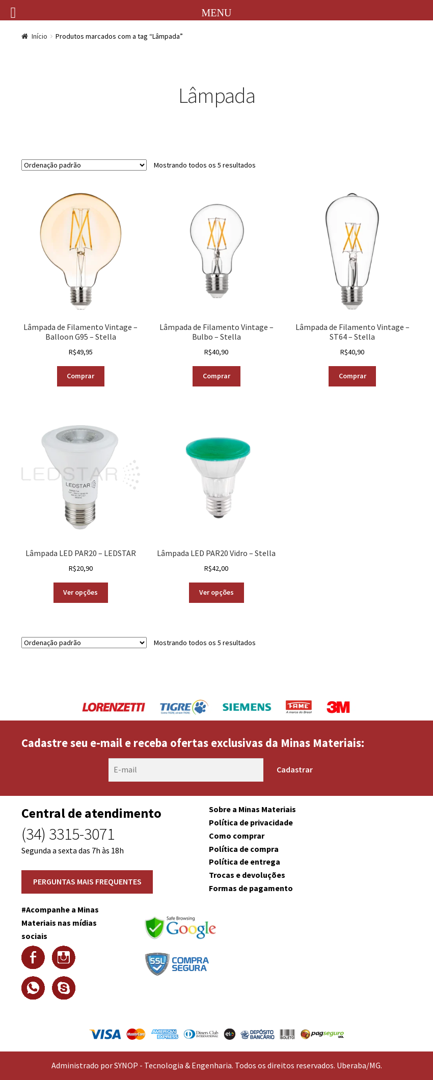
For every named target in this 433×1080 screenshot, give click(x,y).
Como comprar (236, 835)
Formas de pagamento (251, 888)
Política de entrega (244, 861)
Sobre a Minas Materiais (252, 809)
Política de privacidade (251, 822)
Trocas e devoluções (247, 875)
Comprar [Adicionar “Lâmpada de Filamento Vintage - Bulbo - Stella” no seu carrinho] (216, 375)
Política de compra (244, 849)
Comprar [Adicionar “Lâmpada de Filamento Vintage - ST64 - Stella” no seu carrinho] (352, 375)
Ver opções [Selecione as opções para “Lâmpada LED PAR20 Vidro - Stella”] (216, 592)
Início (39, 36)
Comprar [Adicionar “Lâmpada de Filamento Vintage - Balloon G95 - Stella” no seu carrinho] (80, 375)
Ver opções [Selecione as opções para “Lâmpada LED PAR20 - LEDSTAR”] (80, 592)
